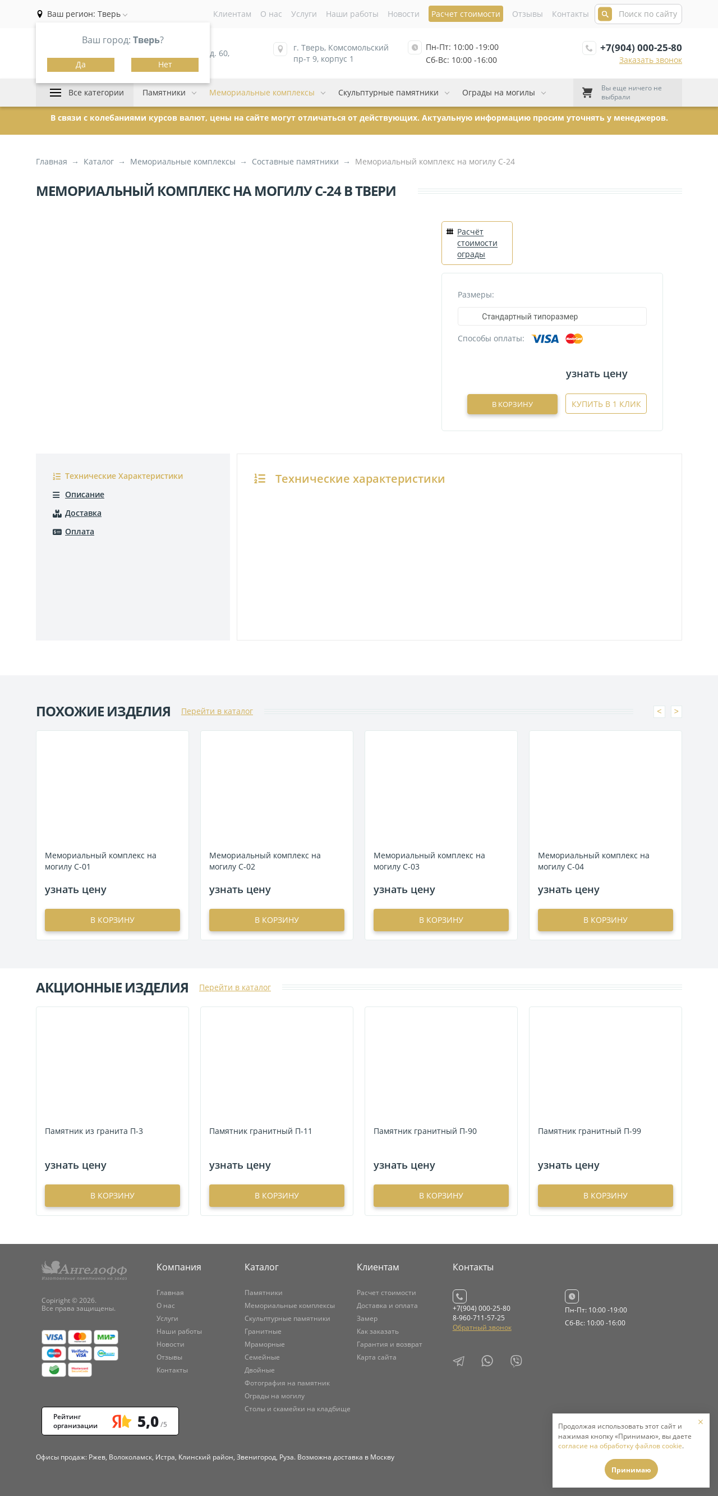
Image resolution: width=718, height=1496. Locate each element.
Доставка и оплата (387, 1304)
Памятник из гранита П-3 (94, 1129)
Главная (170, 1291)
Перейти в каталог (217, 709)
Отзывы (527, 13)
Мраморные (265, 1343)
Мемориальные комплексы (262, 92)
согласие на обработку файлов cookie (620, 1446)
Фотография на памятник (287, 1382)
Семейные (262, 1356)
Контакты (570, 13)
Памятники (164, 92)
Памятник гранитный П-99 (589, 1129)
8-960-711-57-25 (479, 1316)
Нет (165, 64)
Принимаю (631, 1470)
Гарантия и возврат (389, 1343)
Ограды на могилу (275, 1394)
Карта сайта (377, 1356)
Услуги (304, 13)
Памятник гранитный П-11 (260, 1129)
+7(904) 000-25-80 (641, 47)
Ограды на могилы (498, 92)
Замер (367, 1317)
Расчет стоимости (386, 1291)
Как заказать (378, 1330)
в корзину (112, 918)
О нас (271, 13)
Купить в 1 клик (606, 404)
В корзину (526, 404)
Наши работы (352, 13)
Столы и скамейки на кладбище (298, 1407)
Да (81, 64)
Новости (404, 13)
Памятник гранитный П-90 (425, 1129)
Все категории (96, 92)
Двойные (260, 1369)
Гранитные (263, 1330)
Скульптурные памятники (388, 92)
